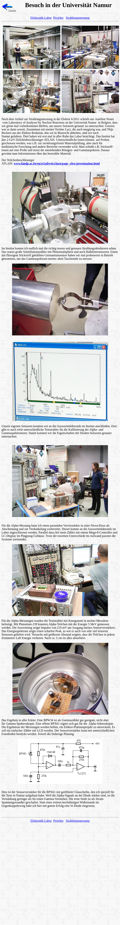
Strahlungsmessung (78, 17)
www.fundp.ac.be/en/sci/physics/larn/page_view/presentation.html (57, 163)
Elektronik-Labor (41, 17)
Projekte (58, 17)
